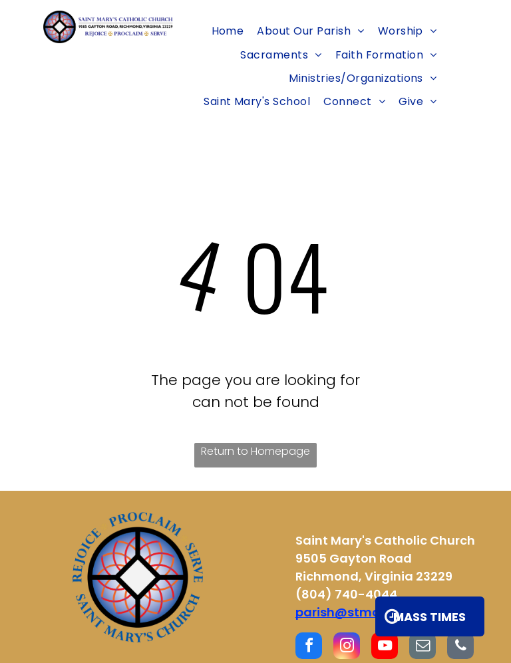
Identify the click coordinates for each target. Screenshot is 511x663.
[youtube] (384, 647)
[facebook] (308, 647)
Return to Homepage (255, 451)
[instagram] (346, 647)
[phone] (460, 647)
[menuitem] (228, 31)
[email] (422, 647)
